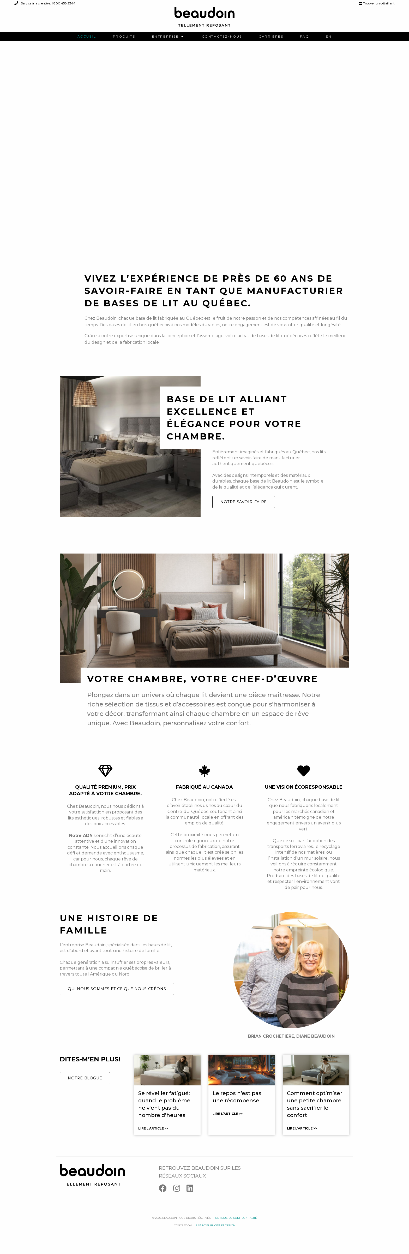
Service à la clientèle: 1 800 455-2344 (44, 3)
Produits (124, 36)
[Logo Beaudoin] (204, 19)
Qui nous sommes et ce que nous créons (117, 997)
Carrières (271, 36)
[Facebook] (166, 1197)
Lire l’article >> (153, 1136)
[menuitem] (87, 36)
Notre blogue (85, 1086)
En (329, 36)
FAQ (304, 36)
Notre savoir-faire (243, 510)
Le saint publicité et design (214, 1233)
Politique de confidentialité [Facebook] (235, 1226)
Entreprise (165, 36)
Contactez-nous (222, 36)
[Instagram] (180, 1197)
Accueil (86, 36)
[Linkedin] (193, 1197)
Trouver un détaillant (377, 3)
